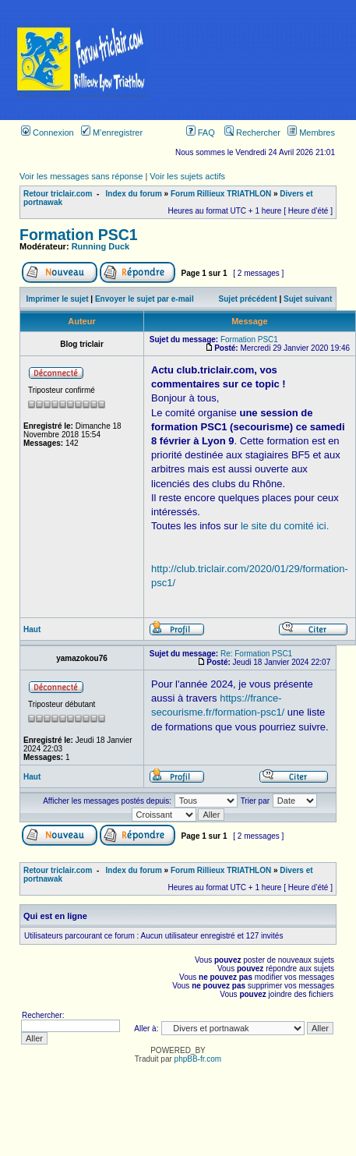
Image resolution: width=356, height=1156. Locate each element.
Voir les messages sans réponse (81, 176)
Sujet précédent (248, 299)
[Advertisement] (259, 60)
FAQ (200, 132)
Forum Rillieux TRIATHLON (221, 193)
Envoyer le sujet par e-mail (144, 299)
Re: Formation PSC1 (256, 653)
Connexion (47, 132)
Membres (311, 132)
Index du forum (134, 193)
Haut (32, 629)
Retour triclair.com (57, 193)
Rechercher (252, 132)
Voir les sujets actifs (187, 176)
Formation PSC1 (78, 234)
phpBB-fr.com (198, 1059)
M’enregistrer (112, 132)
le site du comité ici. (285, 526)
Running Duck (101, 246)
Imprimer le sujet (57, 299)
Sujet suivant (308, 299)
